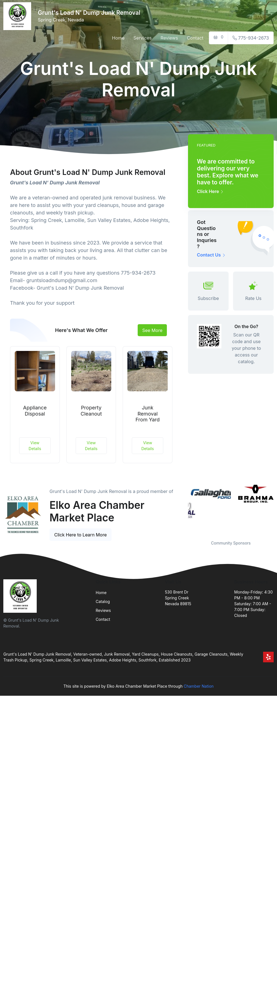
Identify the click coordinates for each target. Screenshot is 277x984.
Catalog (103, 601)
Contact (195, 38)
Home (118, 38)
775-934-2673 (251, 38)
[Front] (18, 16)
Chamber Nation (199, 686)
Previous (184, 508)
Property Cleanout (91, 411)
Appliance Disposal (35, 411)
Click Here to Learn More (80, 535)
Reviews (169, 38)
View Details (35, 445)
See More (152, 330)
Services (142, 38)
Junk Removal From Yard (147, 414)
